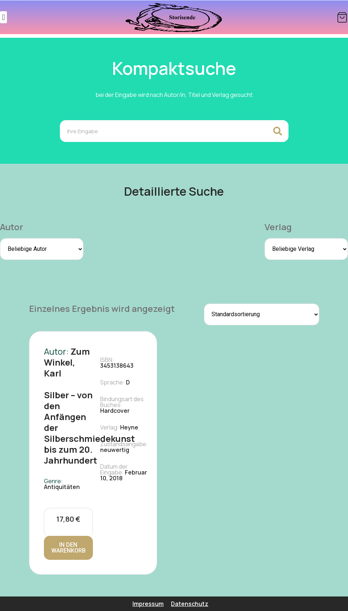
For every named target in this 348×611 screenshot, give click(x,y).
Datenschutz (189, 604)
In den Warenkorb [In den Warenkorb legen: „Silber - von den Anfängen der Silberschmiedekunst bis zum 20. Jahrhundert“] (68, 547)
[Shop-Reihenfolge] (261, 314)
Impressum (148, 604)
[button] (3, 17)
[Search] (277, 131)
